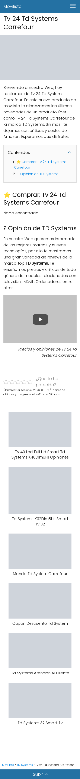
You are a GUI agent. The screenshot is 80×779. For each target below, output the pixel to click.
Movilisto (12, 6)
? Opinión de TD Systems (37, 174)
